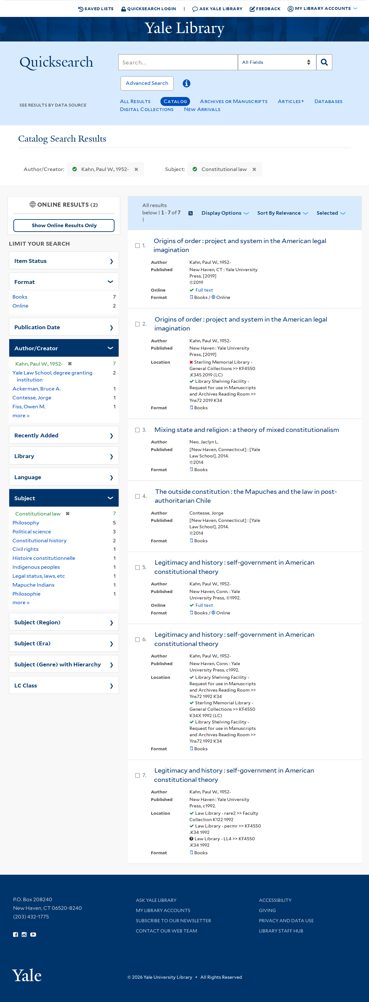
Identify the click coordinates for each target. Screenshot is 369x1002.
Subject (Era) (32, 643)
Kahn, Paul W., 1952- (99, 169)
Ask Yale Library (217, 8)
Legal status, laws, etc (38, 576)
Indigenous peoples (36, 567)
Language (27, 476)
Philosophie (26, 594)
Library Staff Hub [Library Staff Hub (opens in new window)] (281, 930)
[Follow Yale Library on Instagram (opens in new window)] (24, 935)
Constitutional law (218, 169)
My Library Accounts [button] (319, 8)
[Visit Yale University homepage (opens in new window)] (27, 972)
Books (19, 297)
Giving (267, 910)
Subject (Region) (37, 622)
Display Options (221, 213)
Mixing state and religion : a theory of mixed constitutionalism (246, 430)
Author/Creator (36, 348)
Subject (24, 497)
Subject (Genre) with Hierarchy (57, 664)
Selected (327, 213)
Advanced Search (147, 83)
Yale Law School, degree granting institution (52, 376)
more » (21, 415)
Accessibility (275, 900)
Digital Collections (147, 109)
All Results (135, 101)
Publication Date (37, 326)
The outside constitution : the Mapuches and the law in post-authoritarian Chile (246, 496)
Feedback (265, 8)
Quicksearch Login (148, 8)
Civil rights (25, 549)
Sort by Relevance (279, 213)
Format (24, 281)
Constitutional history (39, 541)
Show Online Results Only (64, 225)
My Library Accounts (163, 910)
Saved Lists (96, 8)
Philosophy (25, 523)
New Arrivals (202, 109)
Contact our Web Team (166, 930)
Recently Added (36, 435)
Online (20, 306)
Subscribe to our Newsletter (173, 920)
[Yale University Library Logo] (184, 29)
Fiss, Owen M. (28, 407)
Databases (328, 101)
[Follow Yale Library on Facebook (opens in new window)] (15, 935)
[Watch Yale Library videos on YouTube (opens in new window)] (33, 935)
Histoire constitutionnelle (43, 558)
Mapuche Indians (33, 585)
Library (24, 455)
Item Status (30, 260)
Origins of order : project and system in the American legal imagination (239, 245)
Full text (204, 290)
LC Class (25, 685)
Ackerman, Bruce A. (36, 389)
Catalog (175, 101)
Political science (31, 532)
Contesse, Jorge (31, 398)
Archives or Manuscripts (234, 101)
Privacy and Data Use (286, 920)
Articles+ (291, 101)
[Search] (178, 62)
